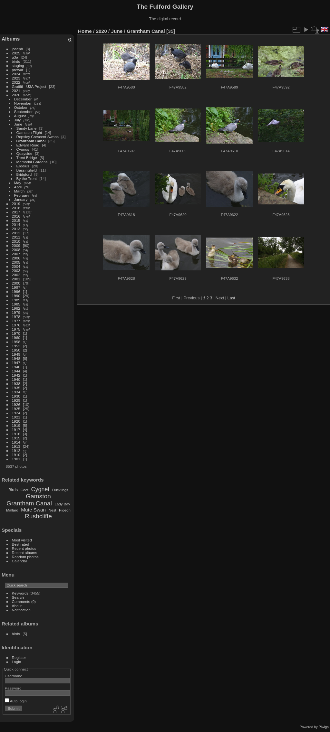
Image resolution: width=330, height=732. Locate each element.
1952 (16, 346)
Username (13, 676)
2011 (16, 237)
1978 (16, 316)
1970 (16, 333)
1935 (16, 388)
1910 (16, 455)
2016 (16, 216)
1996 (16, 291)
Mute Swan (33, 509)
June (18, 124)
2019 (16, 204)
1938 (16, 383)
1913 (16, 446)
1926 (16, 404)
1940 (16, 379)
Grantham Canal (31, 141)
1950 (16, 350)
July (17, 120)
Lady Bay (62, 504)
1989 (16, 300)
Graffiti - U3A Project (29, 86)
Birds (13, 489)
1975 (16, 329)
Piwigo (324, 727)
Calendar (19, 561)
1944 (16, 371)
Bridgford (24, 174)
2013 (16, 229)
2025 (16, 53)
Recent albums (24, 552)
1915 (16, 438)
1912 (16, 450)
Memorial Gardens (32, 162)
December (23, 99)
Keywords (20, 593)
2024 (16, 74)
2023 (16, 78)
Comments (21, 601)
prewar (18, 70)
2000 (16, 283)
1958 (16, 342)
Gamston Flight (29, 132)
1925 (16, 409)
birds (16, 61)
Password (13, 688)
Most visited (22, 540)
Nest (52, 510)
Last (231, 298)
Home (85, 31)
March (19, 191)
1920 (16, 421)
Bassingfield (26, 170)
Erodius (22, 166)
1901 (16, 459)
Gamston (38, 496)
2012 (16, 233)
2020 (16, 95)
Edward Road (27, 145)
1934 (16, 392)
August (20, 116)
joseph (17, 49)
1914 (16, 442)
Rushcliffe (38, 516)
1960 (16, 337)
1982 (16, 308)
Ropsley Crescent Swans (37, 137)
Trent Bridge (26, 157)
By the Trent (26, 178)
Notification (21, 610)
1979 (16, 312)
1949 (16, 354)
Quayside (24, 153)
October (21, 107)
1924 (16, 413)
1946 (16, 367)
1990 (16, 296)
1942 (16, 375)
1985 (16, 304)
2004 (16, 266)
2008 (16, 250)
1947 (16, 363)
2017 (16, 212)
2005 (16, 262)
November (23, 103)
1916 (16, 434)
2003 (16, 270)
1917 (16, 429)
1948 (16, 358)
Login (16, 662)
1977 (16, 321)
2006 (16, 258)
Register (19, 657)
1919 (16, 425)
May (17, 183)
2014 (16, 224)
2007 (16, 254)
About (17, 606)
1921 (16, 417)
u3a (15, 57)
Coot (24, 490)
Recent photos (24, 548)
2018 (16, 208)
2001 (16, 279)
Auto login (16, 701)
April (18, 187)
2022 (16, 82)
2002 (16, 275)
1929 (16, 400)
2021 (16, 91)
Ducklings (60, 490)
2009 (16, 245)
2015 (16, 220)
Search (18, 597)
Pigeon (65, 510)
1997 (16, 287)
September (23, 111)
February (21, 195)
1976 (16, 325)
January (21, 199)
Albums (11, 39)
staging (18, 65)
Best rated (20, 544)
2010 (16, 241)
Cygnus (22, 149)
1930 (16, 396)
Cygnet (40, 489)
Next (220, 298)
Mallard (12, 510)
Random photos (25, 557)
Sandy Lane (26, 128)
